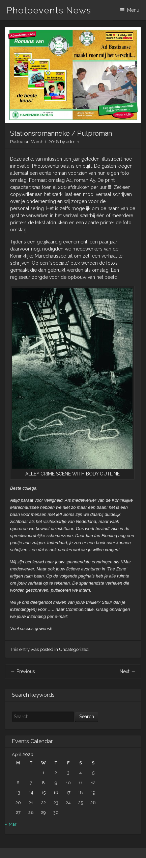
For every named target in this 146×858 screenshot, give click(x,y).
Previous (22, 671)
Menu (133, 10)
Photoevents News (49, 10)
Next (128, 671)
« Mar (11, 824)
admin (72, 141)
